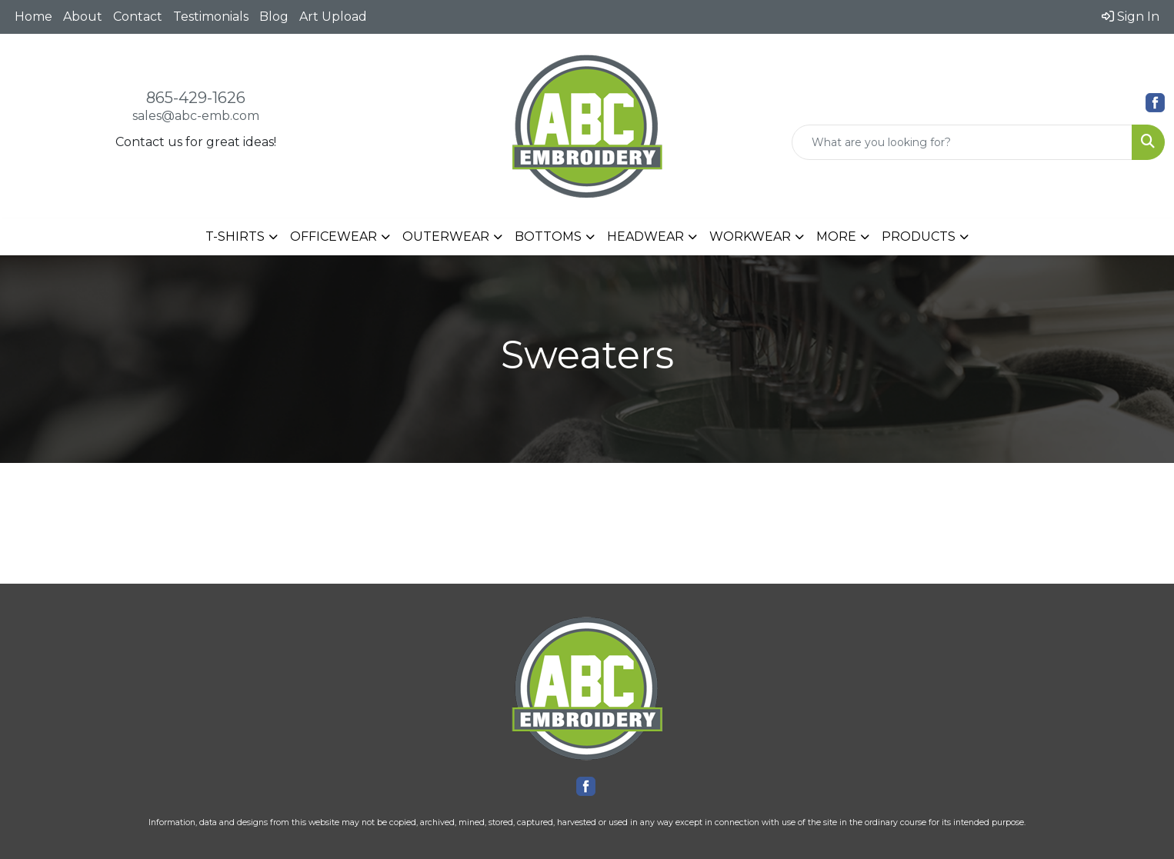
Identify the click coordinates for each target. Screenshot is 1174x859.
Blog (273, 16)
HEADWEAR (645, 236)
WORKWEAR (750, 236)
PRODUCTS (919, 236)
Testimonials (210, 16)
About (82, 16)
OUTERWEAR (445, 236)
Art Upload (333, 16)
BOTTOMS (548, 236)
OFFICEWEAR (333, 236)
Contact (137, 16)
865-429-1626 (195, 97)
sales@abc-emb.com (195, 115)
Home (33, 16)
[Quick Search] (962, 142)
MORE (836, 236)
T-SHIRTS (235, 236)
